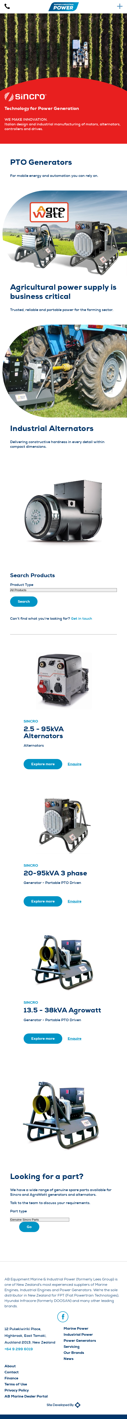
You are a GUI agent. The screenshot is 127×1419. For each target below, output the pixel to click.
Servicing (72, 1346)
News (69, 1358)
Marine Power (76, 1328)
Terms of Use (15, 1384)
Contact (11, 1372)
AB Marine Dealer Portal (26, 1396)
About (10, 1366)
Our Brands (74, 1352)
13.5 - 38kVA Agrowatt (62, 1010)
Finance (11, 1378)
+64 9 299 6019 (18, 1349)
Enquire (74, 764)
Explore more (43, 764)
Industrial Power (78, 1334)
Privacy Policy (16, 1390)
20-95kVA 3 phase (55, 873)
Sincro (31, 721)
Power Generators (80, 1340)
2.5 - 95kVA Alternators (44, 732)
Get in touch (81, 618)
